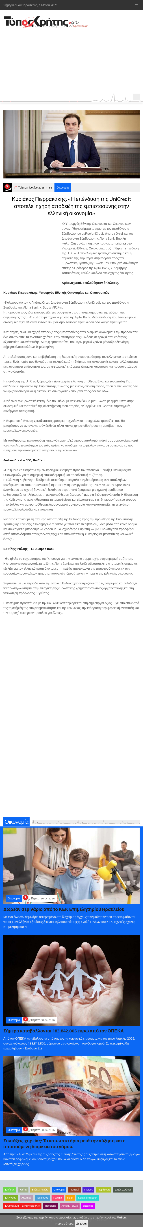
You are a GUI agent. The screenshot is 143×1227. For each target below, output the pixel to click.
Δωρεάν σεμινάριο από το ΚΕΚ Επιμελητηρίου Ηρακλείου (63, 909)
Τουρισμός (42, 1197)
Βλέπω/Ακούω (40, 1189)
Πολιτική (74, 1189)
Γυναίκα (57, 1197)
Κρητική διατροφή (87, 1197)
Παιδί (70, 1197)
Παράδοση (104, 1189)
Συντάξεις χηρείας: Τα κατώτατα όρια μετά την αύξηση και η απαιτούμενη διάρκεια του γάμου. (64, 1143)
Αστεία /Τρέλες (69, 1206)
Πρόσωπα (50, 1206)
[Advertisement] (71, 61)
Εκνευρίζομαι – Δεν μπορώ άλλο (22, 1206)
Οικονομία (63, 187)
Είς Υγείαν (10, 1197)
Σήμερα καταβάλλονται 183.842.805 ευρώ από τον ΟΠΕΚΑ (63, 1030)
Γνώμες (88, 1189)
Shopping (88, 1206)
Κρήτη (23, 1189)
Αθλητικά (26, 1197)
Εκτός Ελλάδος (123, 1189)
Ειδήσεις (9, 1189)
